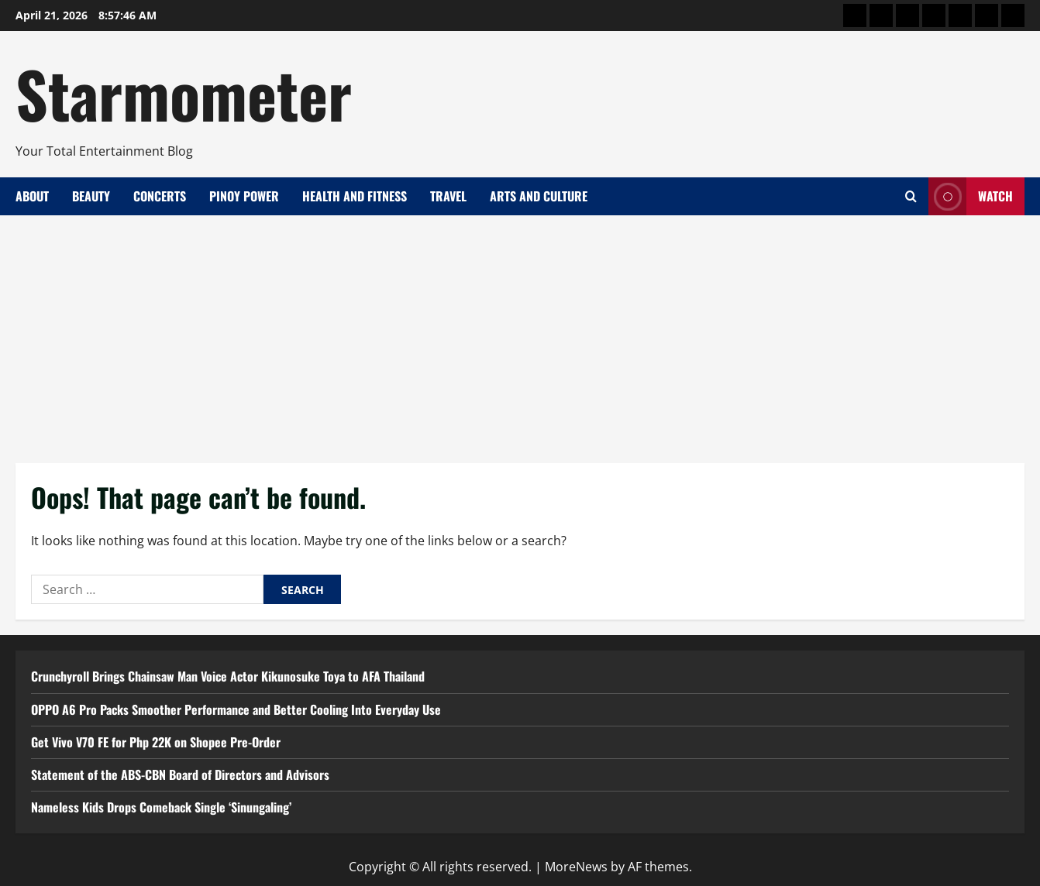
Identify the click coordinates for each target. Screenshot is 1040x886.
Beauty (91, 196)
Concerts (159, 196)
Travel (448, 196)
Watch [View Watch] (970, 196)
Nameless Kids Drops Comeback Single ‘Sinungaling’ (161, 807)
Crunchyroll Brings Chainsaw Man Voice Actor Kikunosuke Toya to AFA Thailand (228, 676)
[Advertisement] (520, 331)
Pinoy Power (244, 196)
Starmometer (183, 92)
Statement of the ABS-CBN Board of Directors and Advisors (180, 774)
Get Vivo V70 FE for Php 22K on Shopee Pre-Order (156, 742)
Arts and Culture (538, 196)
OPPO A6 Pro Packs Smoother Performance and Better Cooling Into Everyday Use (236, 709)
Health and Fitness (354, 196)
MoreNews (576, 866)
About (32, 196)
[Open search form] (911, 196)
